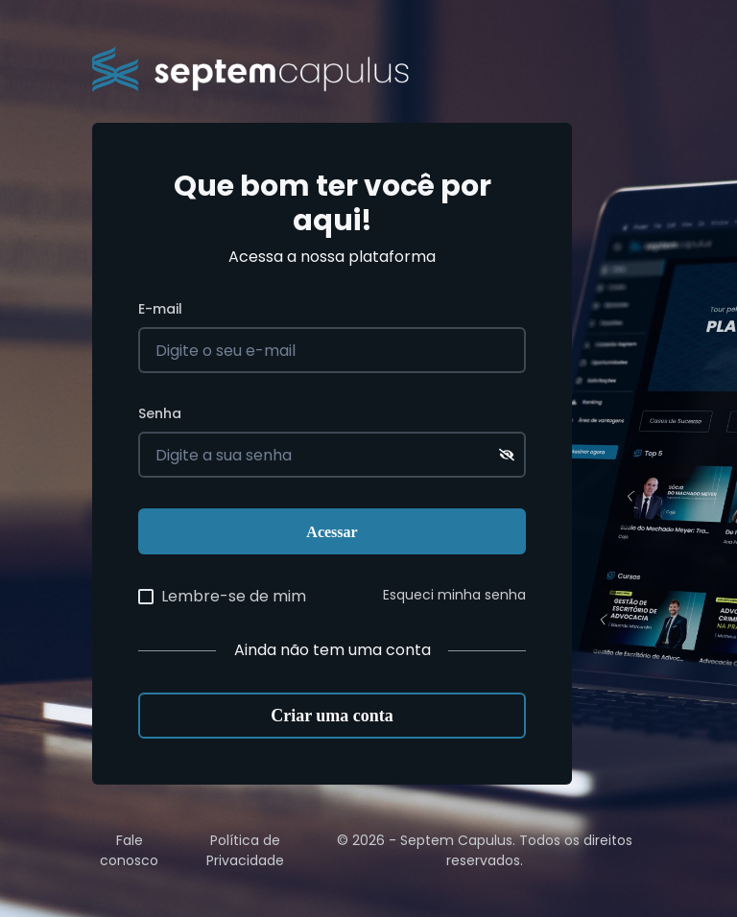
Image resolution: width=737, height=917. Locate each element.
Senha (159, 413)
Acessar (331, 532)
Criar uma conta (332, 715)
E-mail (160, 308)
